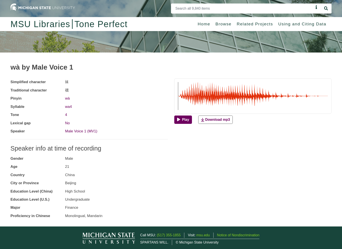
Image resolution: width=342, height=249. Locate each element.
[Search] (242, 9)
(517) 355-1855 (169, 235)
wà (67, 98)
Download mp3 (215, 120)
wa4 (68, 107)
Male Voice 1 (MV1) (81, 131)
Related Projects (255, 24)
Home (204, 24)
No (67, 123)
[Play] (183, 120)
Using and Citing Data (302, 24)
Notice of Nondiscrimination (238, 235)
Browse (223, 24)
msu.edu (203, 235)
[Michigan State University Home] (42, 7)
